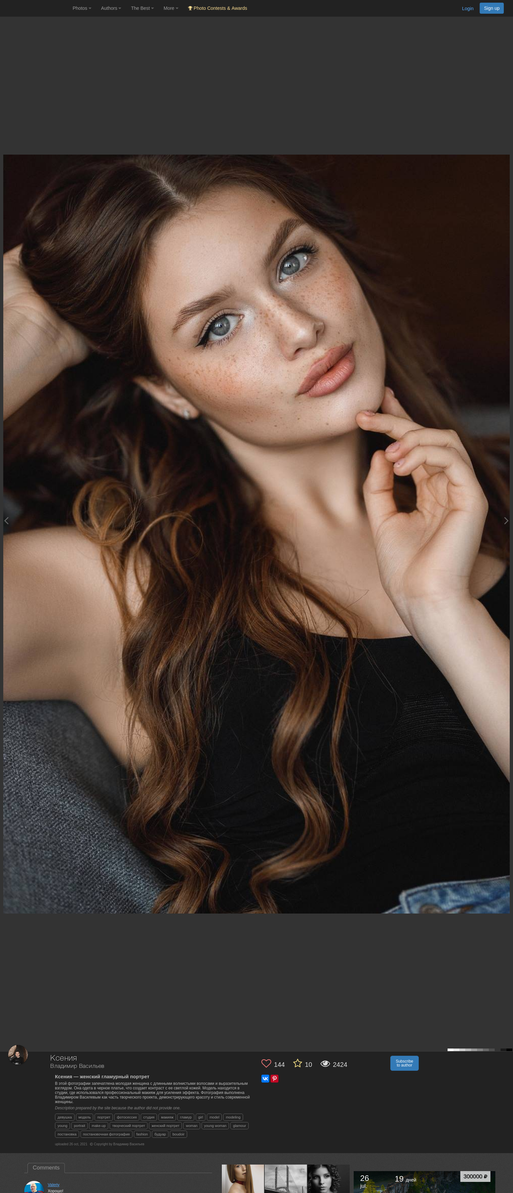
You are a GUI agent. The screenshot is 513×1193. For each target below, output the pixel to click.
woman (191, 1126)
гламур (186, 1117)
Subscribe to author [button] (404, 1063)
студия (148, 1117)
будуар (160, 1134)
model (214, 1117)
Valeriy (54, 1185)
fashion (142, 1134)
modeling (233, 1117)
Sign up (492, 8)
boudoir (178, 1134)
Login (467, 8)
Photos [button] (82, 8)
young (62, 1126)
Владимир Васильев (77, 1066)
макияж (167, 1117)
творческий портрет (128, 1126)
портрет (103, 1117)
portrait (79, 1126)
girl (200, 1117)
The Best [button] (142, 8)
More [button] (171, 8)
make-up (99, 1126)
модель (85, 1117)
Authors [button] (111, 8)
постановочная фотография (106, 1134)
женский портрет (165, 1126)
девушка (65, 1117)
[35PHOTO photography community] (35, 8)
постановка (67, 1134)
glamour (239, 1126)
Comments (46, 1168)
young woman (215, 1126)
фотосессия (127, 1117)
